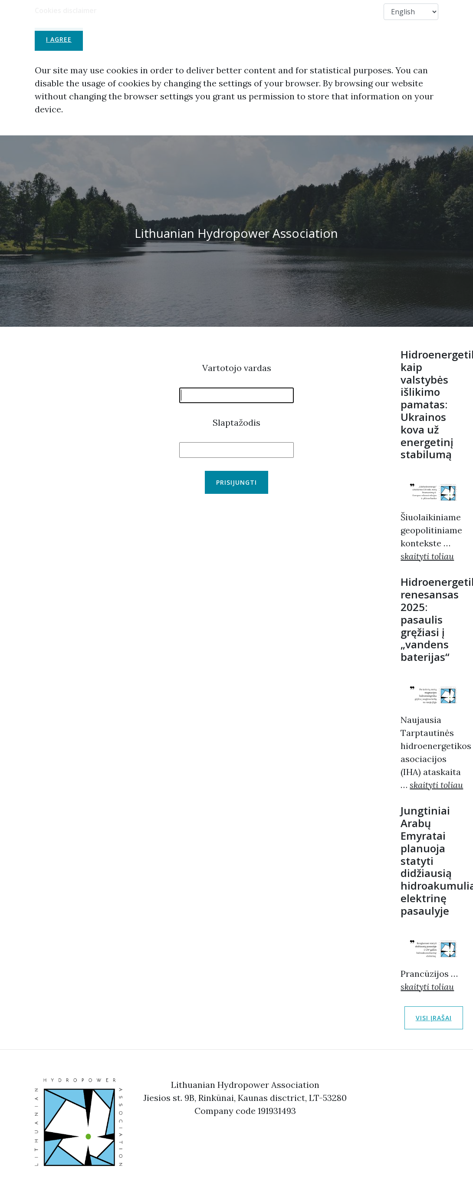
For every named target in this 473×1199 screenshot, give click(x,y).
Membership (213, 11)
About (168, 11)
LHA (135, 11)
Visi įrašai (434, 1018)
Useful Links (267, 11)
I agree (59, 39)
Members (317, 11)
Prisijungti (236, 482)
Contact (361, 11)
